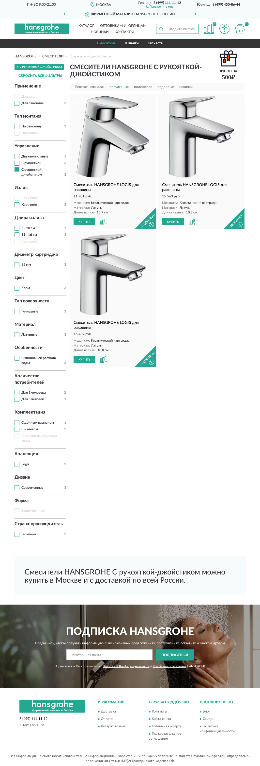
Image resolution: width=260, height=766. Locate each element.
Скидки (208, 719)
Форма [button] (22, 501)
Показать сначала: (89, 87)
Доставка (108, 712)
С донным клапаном (37, 422)
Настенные (30, 133)
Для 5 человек (32, 399)
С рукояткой (31, 163)
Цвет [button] (20, 278)
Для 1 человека (33, 392)
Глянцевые (29, 311)
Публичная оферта (167, 726)
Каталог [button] (86, 26)
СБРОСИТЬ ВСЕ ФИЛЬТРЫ (40, 76)
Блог (206, 712)
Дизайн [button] (22, 477)
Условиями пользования (169, 666)
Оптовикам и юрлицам (123, 26)
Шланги (132, 43)
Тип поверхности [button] (32, 301)
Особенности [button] (29, 348)
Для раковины (32, 103)
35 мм (26, 264)
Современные (32, 487)
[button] (159, 6)
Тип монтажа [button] (28, 116)
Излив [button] (21, 188)
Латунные (29, 334)
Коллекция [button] (26, 454)
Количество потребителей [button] (30, 379)
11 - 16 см (29, 235)
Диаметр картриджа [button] (36, 254)
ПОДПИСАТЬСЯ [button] (174, 655)
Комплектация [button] (30, 412)
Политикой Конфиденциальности (126, 666)
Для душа (29, 96)
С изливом (29, 429)
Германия (28, 534)
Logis (25, 464)
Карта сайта (161, 719)
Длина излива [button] (29, 218)
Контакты (124, 32)
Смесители (106, 43)
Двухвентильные (34, 156)
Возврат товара (113, 726)
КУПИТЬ (84, 221)
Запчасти (155, 43)
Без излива (29, 198)
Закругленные (32, 511)
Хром (25, 288)
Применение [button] (28, 86)
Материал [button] (25, 324)
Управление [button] (27, 146)
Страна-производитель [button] (39, 524)
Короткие (29, 205)
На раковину (31, 126)
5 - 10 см (28, 228)
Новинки (100, 32)
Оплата (107, 719)
